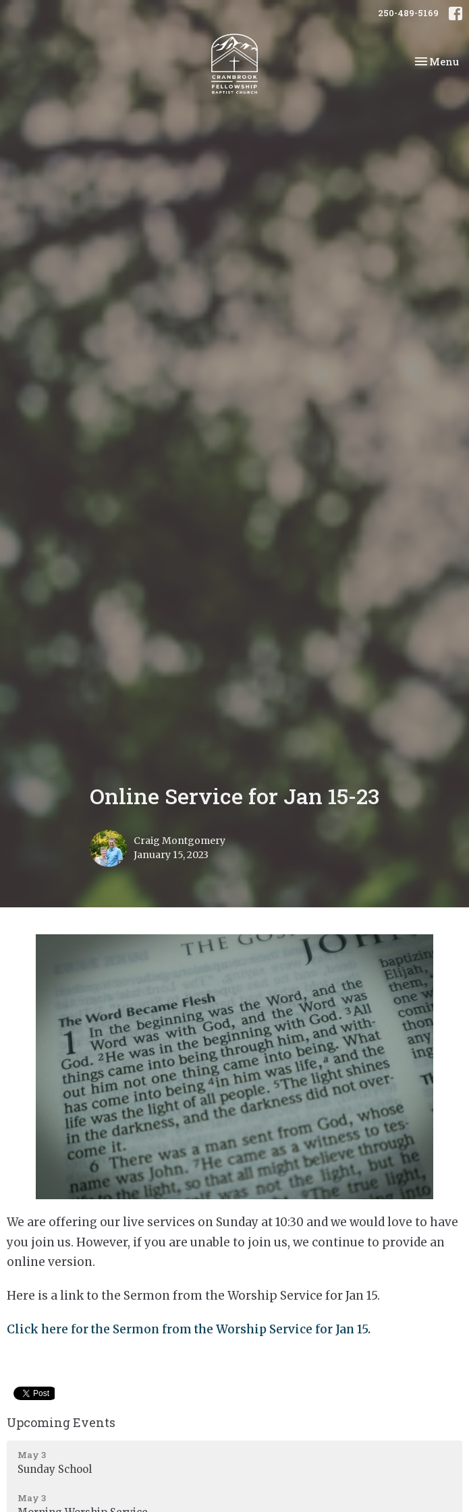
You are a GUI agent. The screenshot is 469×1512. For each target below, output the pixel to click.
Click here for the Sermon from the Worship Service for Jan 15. (188, 1329)
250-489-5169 (408, 13)
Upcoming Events (61, 1422)
